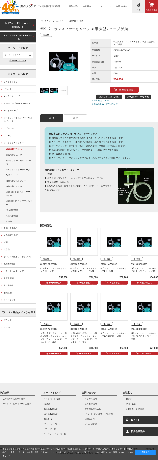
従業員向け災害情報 (135, 409)
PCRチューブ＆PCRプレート (17, 103)
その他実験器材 (11, 235)
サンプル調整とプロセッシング (18, 256)
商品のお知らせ (51, 409)
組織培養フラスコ (77, 21)
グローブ (8, 135)
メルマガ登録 (91, 424)
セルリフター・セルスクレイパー (19, 162)
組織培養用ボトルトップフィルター (19, 194)
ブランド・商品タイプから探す (18, 312)
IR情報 (129, 399)
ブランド (8, 320)
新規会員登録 (138, 431)
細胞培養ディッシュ (15, 186)
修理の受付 (90, 419)
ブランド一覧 (50, 429)
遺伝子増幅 (9, 278)
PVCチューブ (12, 175)
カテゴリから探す (18, 74)
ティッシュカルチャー (58, 21)
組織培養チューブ (14, 155)
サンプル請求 (91, 399)
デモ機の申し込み (93, 409)
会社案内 (127, 392)
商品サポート (50, 419)
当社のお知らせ (51, 414)
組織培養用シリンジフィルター (19, 203)
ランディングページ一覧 (55, 434)
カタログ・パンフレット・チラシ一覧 (18, 37)
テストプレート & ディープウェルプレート (18, 119)
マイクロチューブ (12, 96)
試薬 (6, 242)
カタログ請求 (91, 404)
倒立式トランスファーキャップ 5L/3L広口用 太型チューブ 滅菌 (144, 336)
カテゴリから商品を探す (14, 399)
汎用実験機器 (10, 264)
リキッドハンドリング (14, 271)
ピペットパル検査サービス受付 (99, 414)
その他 (9, 221)
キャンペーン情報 (52, 399)
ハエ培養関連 (12, 216)
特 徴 (51, 118)
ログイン (135, 420)
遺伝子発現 (9, 285)
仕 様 (75, 118)
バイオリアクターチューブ (18, 169)
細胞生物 (8, 292)
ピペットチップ (11, 82)
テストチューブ (11, 110)
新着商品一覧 (18, 24)
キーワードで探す (18, 48)
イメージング (10, 300)
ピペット (8, 89)
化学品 (7, 249)
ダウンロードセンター (54, 424)
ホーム (43, 21)
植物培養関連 (12, 210)
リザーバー (9, 128)
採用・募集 (131, 404)
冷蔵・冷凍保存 (11, 228)
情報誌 (47, 404)
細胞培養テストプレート (17, 181)
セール (7, 327)
